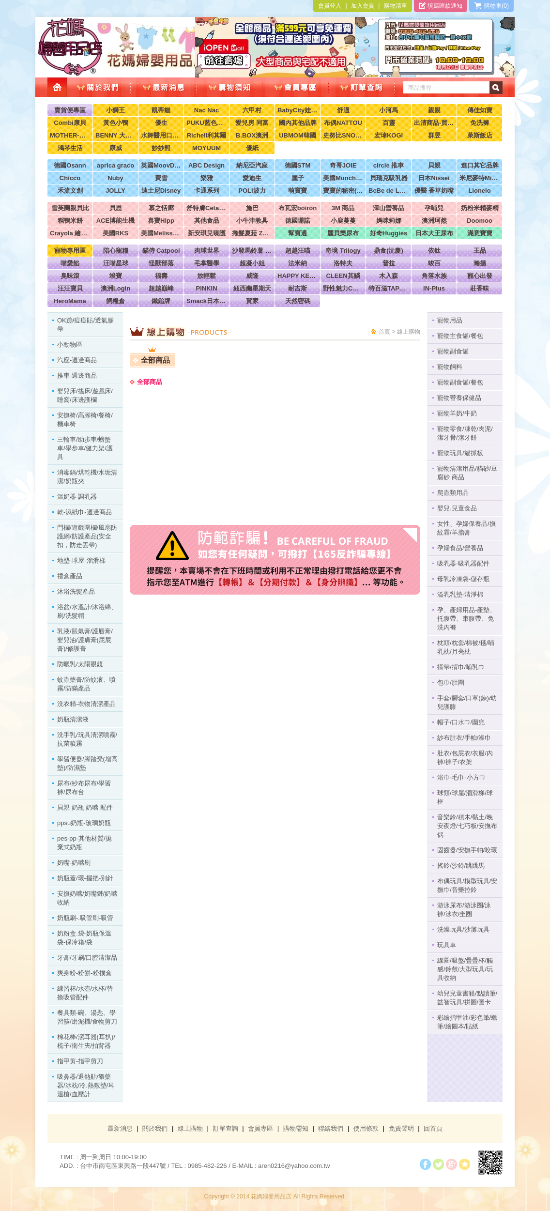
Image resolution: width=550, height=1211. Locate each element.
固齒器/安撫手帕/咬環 (467, 850)
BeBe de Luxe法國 (388, 190)
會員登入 (329, 5)
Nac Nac (206, 110)
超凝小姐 (252, 263)
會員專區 (260, 1128)
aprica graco (115, 165)
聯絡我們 (330, 1128)
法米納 (297, 263)
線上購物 (190, 1128)
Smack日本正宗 (206, 301)
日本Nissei (433, 178)
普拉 (388, 263)
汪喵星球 (115, 263)
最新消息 (120, 1128)
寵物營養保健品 (459, 397)
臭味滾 (70, 275)
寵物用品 (449, 320)
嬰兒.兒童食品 (457, 508)
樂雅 (206, 178)
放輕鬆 (206, 275)
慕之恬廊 (161, 208)
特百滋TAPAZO (388, 288)
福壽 (161, 275)
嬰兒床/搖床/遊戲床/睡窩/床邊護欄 (85, 395)
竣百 (434, 263)
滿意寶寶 (479, 233)
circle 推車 (388, 165)
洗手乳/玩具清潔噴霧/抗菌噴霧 (87, 739)
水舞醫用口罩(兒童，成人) (161, 135)
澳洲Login (115, 288)
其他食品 (206, 220)
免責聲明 (401, 1128)
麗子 (297, 178)
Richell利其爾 (207, 135)
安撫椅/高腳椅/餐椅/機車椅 (85, 420)
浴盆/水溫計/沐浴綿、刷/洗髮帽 (87, 611)
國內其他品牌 (298, 122)
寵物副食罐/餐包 (460, 382)
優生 (161, 122)
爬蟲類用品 (453, 492)
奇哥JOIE (343, 165)
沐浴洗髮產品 (76, 591)
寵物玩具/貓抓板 (460, 453)
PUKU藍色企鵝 (206, 122)
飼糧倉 (115, 301)
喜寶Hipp (161, 220)
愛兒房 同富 (252, 122)
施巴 (252, 208)
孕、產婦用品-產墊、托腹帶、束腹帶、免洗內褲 (466, 618)
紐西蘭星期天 (252, 288)
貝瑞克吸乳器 (389, 178)
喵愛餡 (70, 263)
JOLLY (115, 190)
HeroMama (70, 301)
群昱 (434, 135)
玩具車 (446, 945)
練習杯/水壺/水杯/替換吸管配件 (85, 993)
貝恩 (115, 208)
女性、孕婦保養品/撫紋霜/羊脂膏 (466, 528)
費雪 (161, 178)
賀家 (252, 301)
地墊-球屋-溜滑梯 (81, 560)
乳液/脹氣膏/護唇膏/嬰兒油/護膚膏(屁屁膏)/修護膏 (85, 640)
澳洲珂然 (434, 220)
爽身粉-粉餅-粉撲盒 (84, 973)
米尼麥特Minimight (479, 178)
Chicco (70, 178)
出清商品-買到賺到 (434, 122)
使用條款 (366, 1128)
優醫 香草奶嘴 (434, 190)
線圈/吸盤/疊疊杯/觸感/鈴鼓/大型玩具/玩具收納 (465, 969)
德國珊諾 (297, 220)
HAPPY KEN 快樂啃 (297, 275)
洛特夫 (343, 263)
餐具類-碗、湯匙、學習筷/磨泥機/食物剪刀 (87, 1017)
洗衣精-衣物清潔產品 (86, 703)
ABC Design (206, 165)
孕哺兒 (434, 208)
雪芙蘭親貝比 (70, 208)
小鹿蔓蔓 (343, 220)
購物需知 (295, 1128)
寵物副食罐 (453, 351)
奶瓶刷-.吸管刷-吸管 (85, 917)
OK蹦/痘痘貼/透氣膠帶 (85, 325)
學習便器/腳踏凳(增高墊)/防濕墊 (87, 763)
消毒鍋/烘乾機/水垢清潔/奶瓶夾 (87, 477)
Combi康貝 (70, 122)
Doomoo (479, 220)
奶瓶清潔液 (73, 719)
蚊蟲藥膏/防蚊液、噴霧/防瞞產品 (86, 684)
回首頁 (433, 1128)
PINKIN (206, 288)
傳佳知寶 (479, 110)
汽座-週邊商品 (77, 360)
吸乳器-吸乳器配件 (463, 563)
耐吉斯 (297, 288)
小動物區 (69, 344)
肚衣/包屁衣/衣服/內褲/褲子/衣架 (465, 758)
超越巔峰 (161, 288)
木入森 (388, 275)
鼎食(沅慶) (388, 250)
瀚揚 (480, 263)
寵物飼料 (449, 366)
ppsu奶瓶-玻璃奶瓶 (84, 823)
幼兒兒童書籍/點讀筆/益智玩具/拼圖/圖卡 (467, 998)
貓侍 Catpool (161, 250)
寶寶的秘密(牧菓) (343, 190)
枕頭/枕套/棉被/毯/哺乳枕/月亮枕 (465, 647)
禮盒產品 (69, 576)
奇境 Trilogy (342, 250)
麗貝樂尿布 (343, 233)
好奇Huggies (388, 233)
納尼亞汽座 (252, 165)
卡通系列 (206, 190)
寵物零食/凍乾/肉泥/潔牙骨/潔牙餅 (465, 433)
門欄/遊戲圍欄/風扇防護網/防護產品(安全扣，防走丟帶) (87, 536)
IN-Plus (434, 288)
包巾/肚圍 (450, 682)
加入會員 (362, 5)
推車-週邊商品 (77, 375)
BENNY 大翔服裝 (115, 135)
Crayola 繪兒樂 (70, 233)
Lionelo (479, 190)
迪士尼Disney (161, 190)
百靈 (388, 122)
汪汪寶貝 (70, 288)
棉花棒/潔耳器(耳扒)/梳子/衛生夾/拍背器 (86, 1041)
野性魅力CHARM (343, 288)
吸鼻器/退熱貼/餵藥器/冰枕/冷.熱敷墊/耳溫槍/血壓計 (85, 1085)
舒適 (343, 110)
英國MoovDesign (161, 165)
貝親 (434, 165)
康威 (115, 148)
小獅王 (115, 110)
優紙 (252, 148)
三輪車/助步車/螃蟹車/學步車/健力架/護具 (85, 448)
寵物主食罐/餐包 (460, 335)
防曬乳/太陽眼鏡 (80, 664)
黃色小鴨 (115, 122)
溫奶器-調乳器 (77, 496)
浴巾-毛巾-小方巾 (461, 777)
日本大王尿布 (434, 233)
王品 (480, 250)
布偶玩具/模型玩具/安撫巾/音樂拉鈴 (467, 885)
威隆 (252, 275)
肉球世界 (206, 250)
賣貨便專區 (70, 110)
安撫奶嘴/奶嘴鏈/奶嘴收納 (87, 898)
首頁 (384, 331)
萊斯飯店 (479, 135)
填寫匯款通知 (440, 5)
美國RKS (115, 233)
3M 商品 (343, 208)
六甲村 (252, 110)
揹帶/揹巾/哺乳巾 (461, 667)
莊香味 (479, 288)
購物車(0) (491, 5)
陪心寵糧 (115, 250)
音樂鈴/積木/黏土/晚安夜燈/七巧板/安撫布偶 (467, 825)
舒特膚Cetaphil (206, 208)
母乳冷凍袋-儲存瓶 (463, 579)
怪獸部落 (161, 263)
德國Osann (70, 165)
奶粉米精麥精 (480, 208)
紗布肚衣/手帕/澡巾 (464, 737)
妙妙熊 (161, 148)
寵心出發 (479, 275)
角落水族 (434, 275)
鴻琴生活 (70, 148)
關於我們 (155, 1128)
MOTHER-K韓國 (70, 135)
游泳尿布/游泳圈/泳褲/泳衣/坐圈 (464, 910)
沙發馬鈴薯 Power (252, 250)
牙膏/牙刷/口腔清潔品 (87, 957)
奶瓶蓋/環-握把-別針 (85, 878)
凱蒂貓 (161, 110)
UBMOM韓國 (297, 135)
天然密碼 (297, 301)
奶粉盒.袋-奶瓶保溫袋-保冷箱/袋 (84, 938)
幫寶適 (297, 233)
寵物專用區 (70, 250)
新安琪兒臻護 (207, 233)
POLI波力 (251, 190)
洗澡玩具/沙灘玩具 (463, 929)
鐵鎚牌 (161, 301)
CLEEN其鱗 (343, 275)
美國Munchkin (343, 178)
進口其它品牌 (480, 165)
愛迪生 (252, 178)
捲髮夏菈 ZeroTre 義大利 (252, 233)
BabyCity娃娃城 (297, 110)
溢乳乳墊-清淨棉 (460, 594)
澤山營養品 (388, 208)
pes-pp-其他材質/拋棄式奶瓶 (84, 843)
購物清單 (395, 5)
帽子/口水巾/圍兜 (461, 722)
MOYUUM (206, 148)
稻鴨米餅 (70, 220)
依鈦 (434, 250)
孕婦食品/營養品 (460, 548)
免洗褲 (479, 122)
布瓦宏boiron (297, 208)
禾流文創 (70, 190)
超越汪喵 (297, 250)
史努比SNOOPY (343, 135)
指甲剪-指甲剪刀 (80, 1061)
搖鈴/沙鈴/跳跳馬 (461, 865)
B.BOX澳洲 (252, 135)
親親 (434, 110)
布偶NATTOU (343, 122)
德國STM (297, 165)
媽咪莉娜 (388, 220)
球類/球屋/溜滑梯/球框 (465, 797)
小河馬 (388, 110)
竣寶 (115, 275)
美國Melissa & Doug (161, 233)
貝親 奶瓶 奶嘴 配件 (85, 807)
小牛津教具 (252, 220)
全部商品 (155, 360)
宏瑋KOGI (388, 135)
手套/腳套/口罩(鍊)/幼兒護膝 (467, 702)
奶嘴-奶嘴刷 (74, 862)
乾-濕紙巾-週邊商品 (84, 512)
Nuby (115, 178)
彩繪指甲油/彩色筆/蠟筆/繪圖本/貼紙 (467, 1022)
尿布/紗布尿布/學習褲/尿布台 (84, 788)
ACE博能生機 (115, 220)
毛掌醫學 (206, 263)
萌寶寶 (297, 190)
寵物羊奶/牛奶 (457, 413)
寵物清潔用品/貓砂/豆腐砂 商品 (467, 473)
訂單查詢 (225, 1128)
